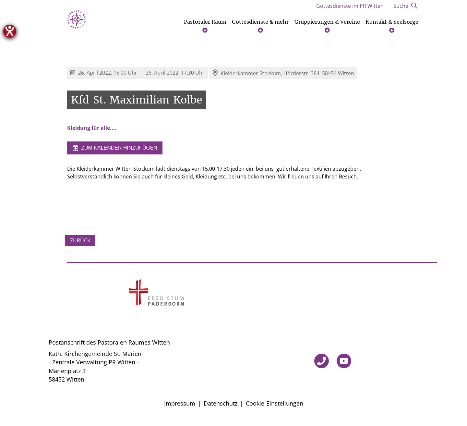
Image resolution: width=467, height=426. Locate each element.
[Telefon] (321, 363)
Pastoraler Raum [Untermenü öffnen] (205, 28)
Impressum (179, 406)
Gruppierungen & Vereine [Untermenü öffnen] (327, 28)
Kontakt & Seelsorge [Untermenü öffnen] (391, 28)
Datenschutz (220, 406)
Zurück (80, 243)
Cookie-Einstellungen (274, 406)
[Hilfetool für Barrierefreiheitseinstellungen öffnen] (9, 31)
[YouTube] (344, 363)
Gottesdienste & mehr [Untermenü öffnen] (260, 28)
